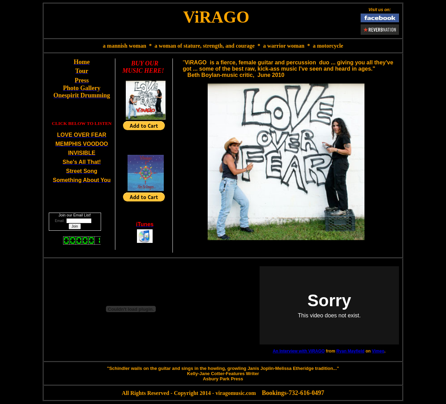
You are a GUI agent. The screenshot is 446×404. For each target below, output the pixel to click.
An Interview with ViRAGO (299, 351)
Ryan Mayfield (350, 351)
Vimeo (378, 351)
